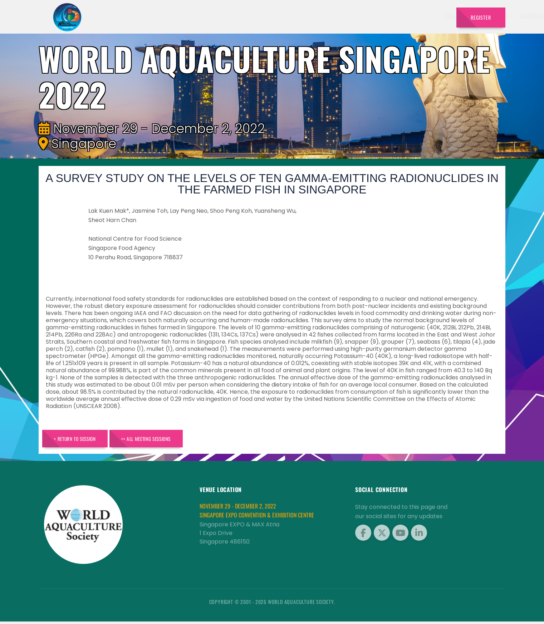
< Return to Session (80, 439)
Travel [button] (432, 16)
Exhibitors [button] (298, 16)
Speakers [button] (259, 16)
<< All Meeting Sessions (162, 439)
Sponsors (368, 16)
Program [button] (400, 16)
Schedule (336, 16)
